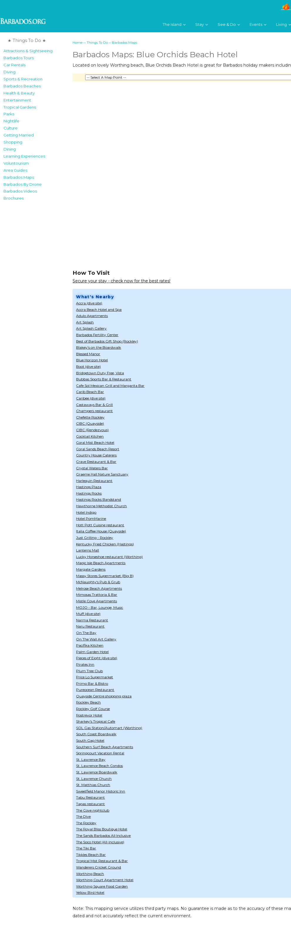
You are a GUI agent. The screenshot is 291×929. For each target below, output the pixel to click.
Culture (11, 128)
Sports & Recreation (23, 79)
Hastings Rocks (89, 493)
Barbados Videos (20, 191)
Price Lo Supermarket (94, 677)
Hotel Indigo (86, 512)
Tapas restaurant (90, 804)
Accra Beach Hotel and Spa (99, 309)
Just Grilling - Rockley (94, 537)
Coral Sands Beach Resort (97, 449)
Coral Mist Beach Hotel (95, 442)
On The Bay (86, 632)
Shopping (13, 142)
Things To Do (97, 43)
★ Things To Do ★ (27, 40)
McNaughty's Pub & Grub (98, 582)
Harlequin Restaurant (94, 480)
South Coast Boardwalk (96, 734)
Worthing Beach (90, 873)
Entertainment (17, 100)
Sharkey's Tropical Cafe (95, 721)
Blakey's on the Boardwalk (98, 347)
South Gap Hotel (90, 740)
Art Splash (85, 322)
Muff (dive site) (88, 613)
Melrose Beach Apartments (99, 588)
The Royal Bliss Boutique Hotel (101, 829)
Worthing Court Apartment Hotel (104, 880)
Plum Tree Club (89, 671)
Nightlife (11, 121)
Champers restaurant (94, 411)
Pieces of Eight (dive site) (96, 658)
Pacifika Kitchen (89, 645)
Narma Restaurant (92, 620)
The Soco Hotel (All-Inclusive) (100, 842)
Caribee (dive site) (90, 398)
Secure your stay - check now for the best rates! (121, 281)
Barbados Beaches (22, 86)
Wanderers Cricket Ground (98, 867)
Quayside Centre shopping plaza (104, 696)
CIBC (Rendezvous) (92, 430)
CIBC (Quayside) (90, 423)
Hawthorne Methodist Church (101, 506)
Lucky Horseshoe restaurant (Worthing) (109, 556)
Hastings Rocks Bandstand (98, 499)
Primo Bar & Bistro (92, 683)
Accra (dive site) (89, 303)
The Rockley (86, 823)
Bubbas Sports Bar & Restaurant (103, 379)
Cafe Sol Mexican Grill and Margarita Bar (110, 385)
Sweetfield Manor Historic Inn (100, 791)
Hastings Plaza (88, 487)
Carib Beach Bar (90, 392)
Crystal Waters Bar (92, 468)
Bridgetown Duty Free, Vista (100, 373)
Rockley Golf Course (93, 709)
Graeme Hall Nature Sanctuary (102, 474)
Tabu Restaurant (90, 797)
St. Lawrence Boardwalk (96, 772)
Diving (10, 72)
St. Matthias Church (93, 785)
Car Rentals (15, 65)
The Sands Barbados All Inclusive (103, 835)
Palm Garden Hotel (92, 652)
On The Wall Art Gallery (96, 639)
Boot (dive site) (88, 366)
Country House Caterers (96, 455)
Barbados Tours (19, 57)
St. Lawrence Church (94, 778)
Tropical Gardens (20, 107)
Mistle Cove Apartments (96, 601)
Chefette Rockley (90, 417)
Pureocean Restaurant (95, 689)
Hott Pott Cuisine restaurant (100, 525)
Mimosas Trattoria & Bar (96, 594)
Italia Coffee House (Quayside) (101, 531)
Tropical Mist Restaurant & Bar (102, 861)
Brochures (14, 198)
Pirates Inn (85, 664)
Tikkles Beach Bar (91, 854)
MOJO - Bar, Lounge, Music (99, 607)
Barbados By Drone (23, 184)
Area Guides (15, 170)
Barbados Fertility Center (97, 335)
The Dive (83, 816)
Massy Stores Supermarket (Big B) (105, 576)
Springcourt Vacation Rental (100, 753)
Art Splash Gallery (91, 328)
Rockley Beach (88, 702)
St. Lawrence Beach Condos (99, 765)
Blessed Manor (88, 354)
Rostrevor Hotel (89, 715)
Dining (10, 149)
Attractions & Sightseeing (28, 50)
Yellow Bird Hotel (90, 892)
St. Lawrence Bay (90, 759)
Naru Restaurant (90, 626)
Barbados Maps (19, 177)
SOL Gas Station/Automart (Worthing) (109, 728)
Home (78, 43)
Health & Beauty (19, 93)
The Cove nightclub (92, 810)
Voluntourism (16, 163)
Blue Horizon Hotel (92, 360)
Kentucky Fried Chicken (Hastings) (105, 544)
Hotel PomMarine (91, 518)
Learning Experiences (24, 156)
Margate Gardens (90, 569)
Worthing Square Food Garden (102, 886)
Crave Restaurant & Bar (96, 461)
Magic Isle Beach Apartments (100, 563)
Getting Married (19, 135)
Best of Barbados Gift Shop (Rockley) (107, 341)
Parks (9, 114)
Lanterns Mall (87, 550)
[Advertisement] (30, 292)
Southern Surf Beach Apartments (104, 747)
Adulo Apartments (92, 315)
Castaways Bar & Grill (94, 404)
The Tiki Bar (86, 848)
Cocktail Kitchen (90, 436)
